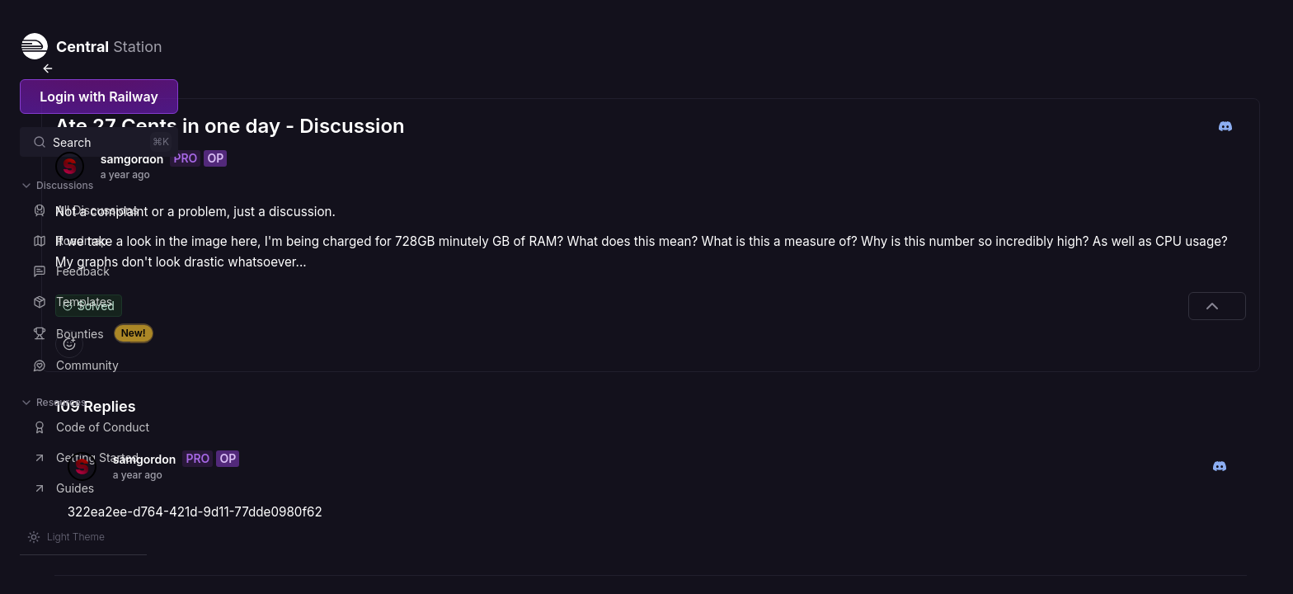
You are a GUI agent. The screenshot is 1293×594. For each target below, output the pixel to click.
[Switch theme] (66, 537)
